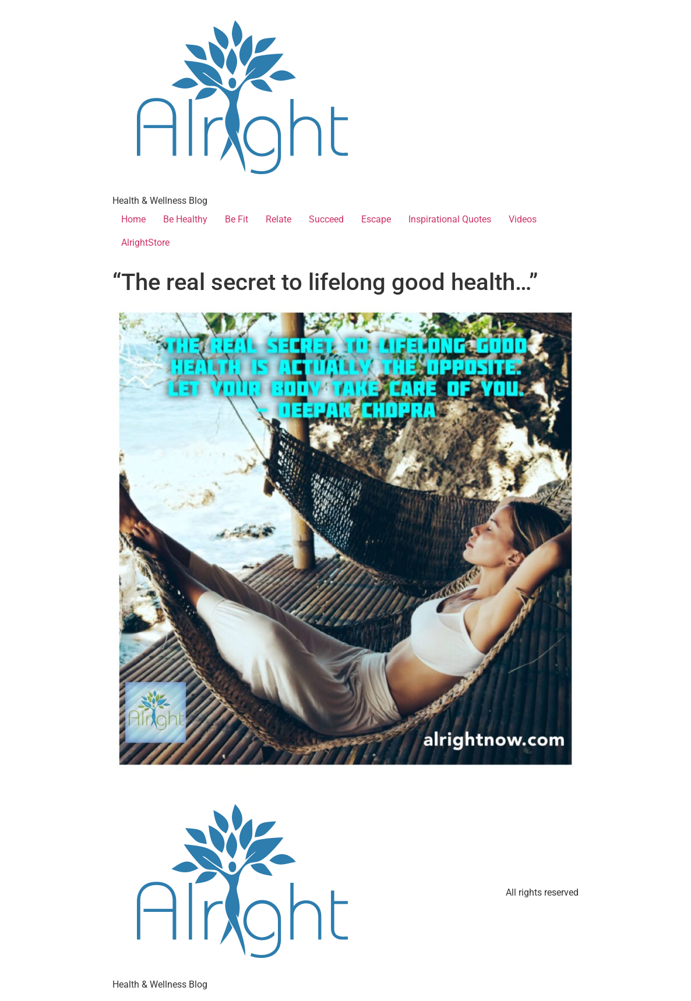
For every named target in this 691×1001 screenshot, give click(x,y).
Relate (278, 219)
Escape (376, 219)
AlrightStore (145, 242)
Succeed (326, 219)
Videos (523, 219)
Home (133, 219)
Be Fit (236, 219)
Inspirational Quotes (449, 219)
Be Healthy (185, 219)
